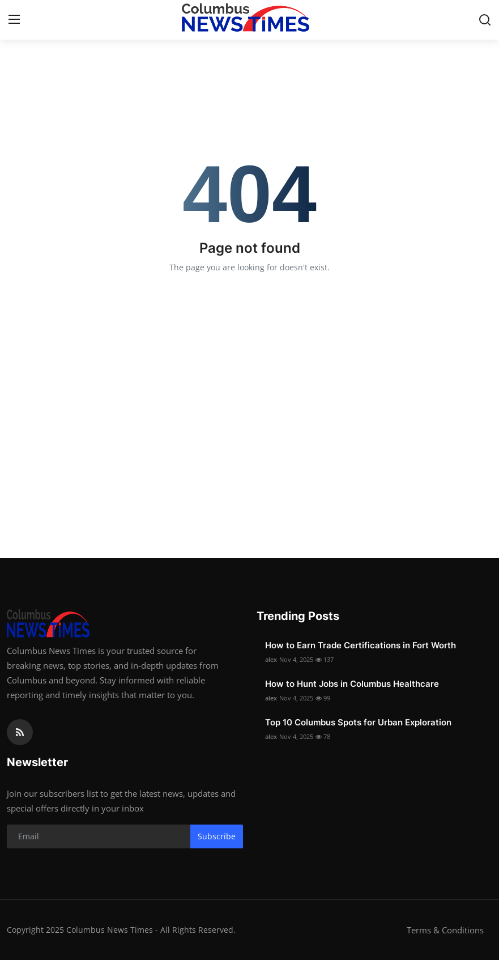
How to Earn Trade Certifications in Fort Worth (360, 645)
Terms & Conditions (445, 930)
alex (271, 659)
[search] (485, 19)
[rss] (20, 732)
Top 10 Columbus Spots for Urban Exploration (358, 722)
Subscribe (217, 836)
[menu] (14, 19)
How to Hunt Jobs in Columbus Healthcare (352, 683)
